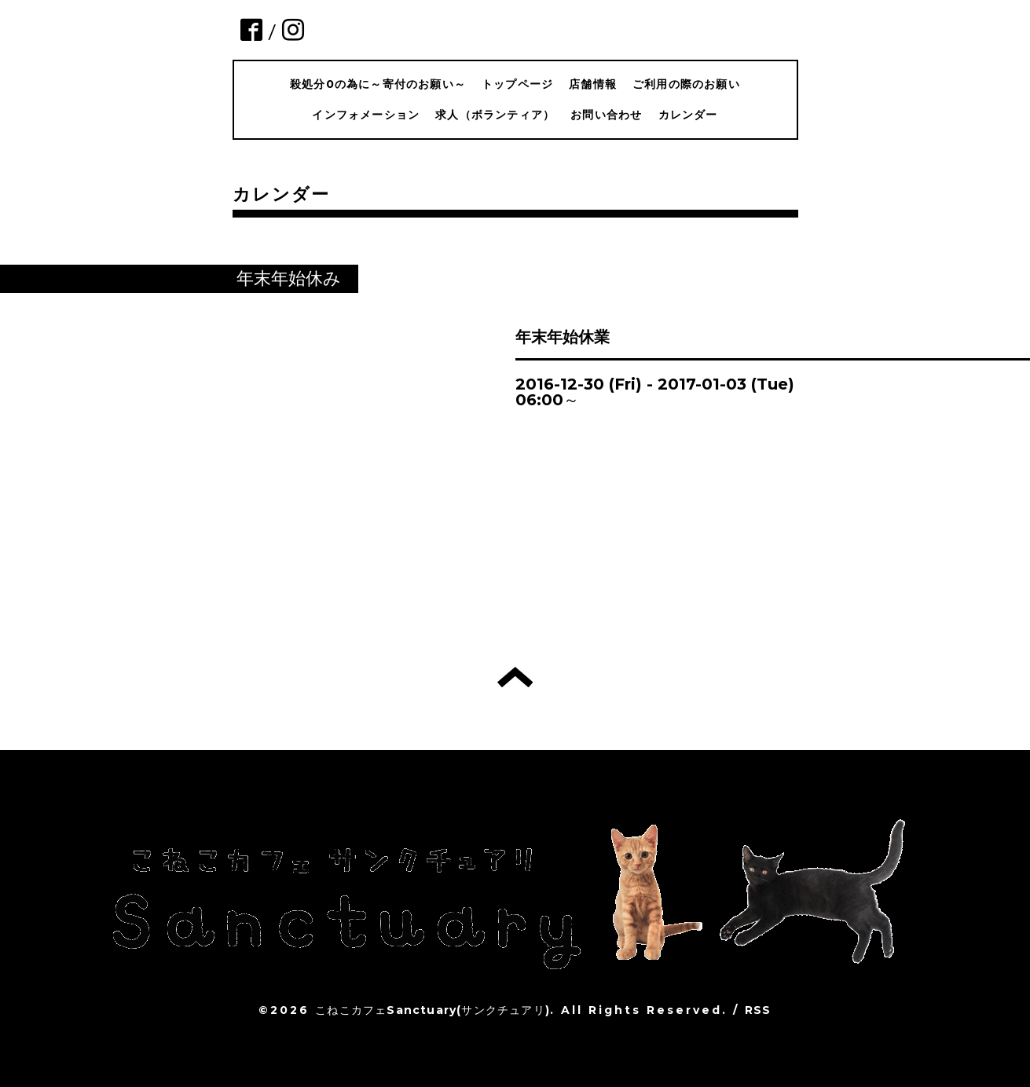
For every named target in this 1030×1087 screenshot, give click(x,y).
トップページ (517, 84)
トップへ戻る (515, 677)
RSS (758, 1010)
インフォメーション (366, 115)
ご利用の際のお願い (686, 84)
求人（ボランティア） (495, 115)
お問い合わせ (606, 115)
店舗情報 (593, 84)
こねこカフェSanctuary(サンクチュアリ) (432, 1010)
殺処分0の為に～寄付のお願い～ (378, 84)
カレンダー (688, 115)
